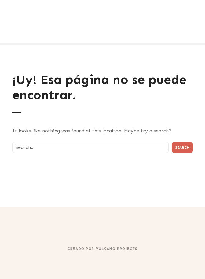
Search (182, 147)
